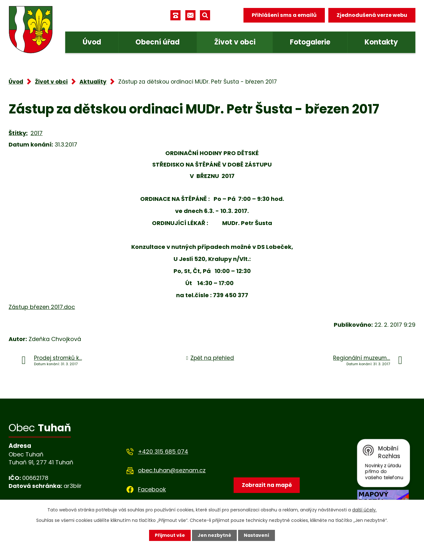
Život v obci (235, 42)
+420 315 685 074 (163, 451)
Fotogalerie (310, 42)
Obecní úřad (157, 42)
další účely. (364, 510)
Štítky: (18, 133)
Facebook (152, 489)
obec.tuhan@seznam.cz (172, 470)
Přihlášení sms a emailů (284, 15)
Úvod (92, 42)
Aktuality (92, 81)
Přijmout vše (170, 535)
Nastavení (256, 535)
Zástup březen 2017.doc (42, 307)
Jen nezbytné (214, 535)
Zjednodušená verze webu (372, 15)
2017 (37, 133)
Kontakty (381, 42)
